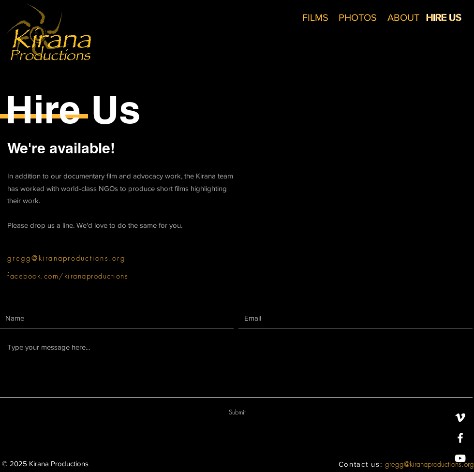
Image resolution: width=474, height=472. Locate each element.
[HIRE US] (443, 17)
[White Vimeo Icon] (460, 417)
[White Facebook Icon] (460, 437)
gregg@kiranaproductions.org (429, 464)
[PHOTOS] (357, 17)
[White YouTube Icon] (460, 458)
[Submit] (237, 412)
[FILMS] (315, 17)
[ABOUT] (403, 17)
